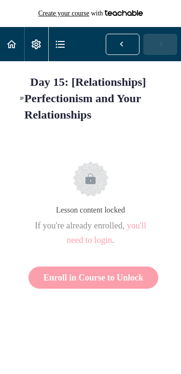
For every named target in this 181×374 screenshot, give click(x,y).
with (90, 13)
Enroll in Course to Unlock (93, 277)
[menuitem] (36, 44)
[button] (12, 44)
